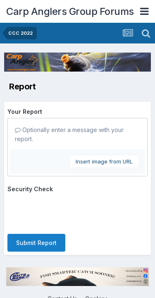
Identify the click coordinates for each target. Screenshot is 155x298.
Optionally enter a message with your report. (69, 134)
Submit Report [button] (36, 210)
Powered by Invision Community (77, 284)
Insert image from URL (104, 161)
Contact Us (62, 266)
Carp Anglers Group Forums (70, 11)
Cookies (96, 266)
